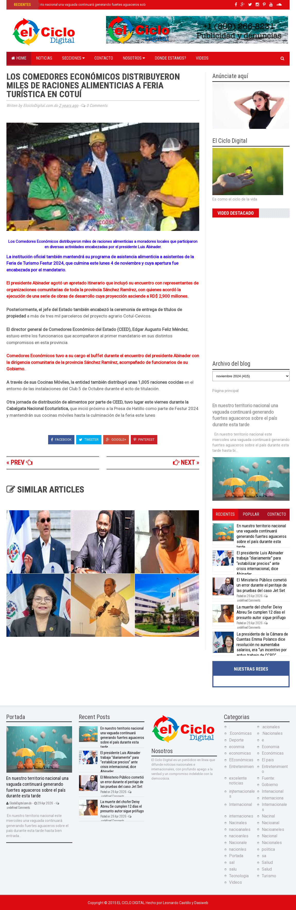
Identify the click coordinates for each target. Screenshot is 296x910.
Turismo (269, 875)
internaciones (241, 816)
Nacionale (238, 842)
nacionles (237, 849)
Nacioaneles (273, 829)
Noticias (44, 58)
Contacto (103, 58)
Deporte (236, 740)
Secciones (73, 58)
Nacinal (268, 816)
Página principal (225, 390)
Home (18, 58)
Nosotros (134, 58)
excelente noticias (238, 781)
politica (268, 849)
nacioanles (238, 835)
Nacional (269, 835)
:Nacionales (272, 733)
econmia (236, 746)
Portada (236, 855)
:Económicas (240, 733)
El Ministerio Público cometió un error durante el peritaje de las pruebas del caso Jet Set (262, 585)
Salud (267, 869)
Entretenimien (241, 766)
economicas (240, 753)
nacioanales (239, 829)
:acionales (271, 726)
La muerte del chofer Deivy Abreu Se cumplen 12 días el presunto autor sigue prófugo (261, 612)
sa (264, 855)
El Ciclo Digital (131, 903)
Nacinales (238, 822)
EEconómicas (241, 759)
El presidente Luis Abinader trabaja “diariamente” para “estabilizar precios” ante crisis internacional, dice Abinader (260, 563)
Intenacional (272, 791)
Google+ (116, 439)
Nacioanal (270, 822)
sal (231, 862)
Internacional (240, 804)
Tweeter (89, 439)
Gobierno (270, 784)
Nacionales (272, 842)
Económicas (273, 753)
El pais (268, 759)
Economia (270, 746)
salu (233, 869)
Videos (202, 58)
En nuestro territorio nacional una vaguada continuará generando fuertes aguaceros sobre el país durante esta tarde (100, 4)
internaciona (272, 798)
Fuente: (268, 778)
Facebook (61, 439)
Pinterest (144, 439)
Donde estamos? (170, 58)
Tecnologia (239, 875)
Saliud (267, 862)
